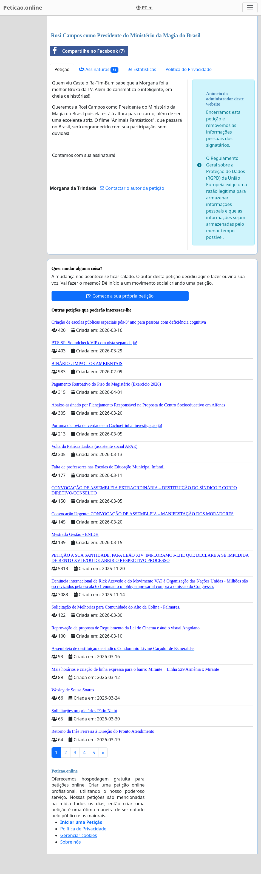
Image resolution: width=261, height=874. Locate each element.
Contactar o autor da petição (132, 188)
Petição (62, 69)
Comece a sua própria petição (120, 296)
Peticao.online (22, 7)
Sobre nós (70, 842)
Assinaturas (99, 69)
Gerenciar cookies (78, 835)
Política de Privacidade (189, 69)
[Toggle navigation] (250, 7)
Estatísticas (142, 69)
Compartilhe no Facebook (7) (87, 51)
